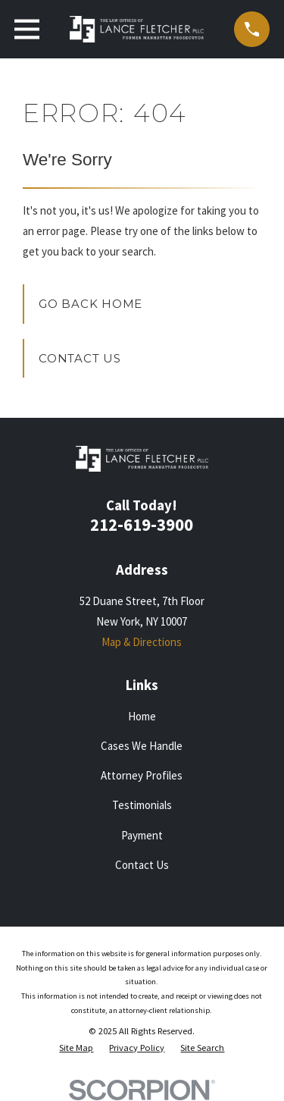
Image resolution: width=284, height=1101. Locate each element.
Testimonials (142, 805)
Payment (142, 835)
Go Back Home (90, 303)
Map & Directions (141, 642)
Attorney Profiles (142, 775)
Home (142, 716)
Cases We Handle (142, 746)
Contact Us (80, 358)
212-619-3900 (141, 524)
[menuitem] (76, 1048)
